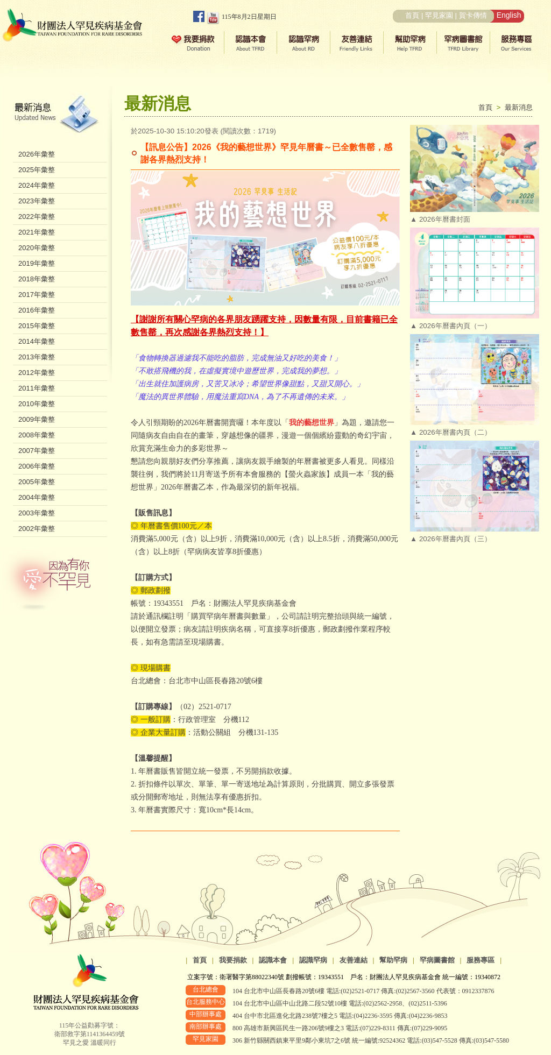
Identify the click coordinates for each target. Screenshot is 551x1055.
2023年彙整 (36, 201)
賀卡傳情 (473, 15)
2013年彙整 (36, 357)
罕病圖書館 (437, 960)
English (509, 15)
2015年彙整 (36, 326)
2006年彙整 (36, 466)
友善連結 (354, 960)
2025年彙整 (36, 170)
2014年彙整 (36, 341)
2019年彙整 (36, 263)
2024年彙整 (36, 185)
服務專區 (481, 960)
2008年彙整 (36, 435)
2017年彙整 (36, 295)
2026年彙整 (36, 154)
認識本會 (273, 960)
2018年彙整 (36, 279)
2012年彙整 (36, 373)
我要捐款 (233, 960)
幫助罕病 (393, 960)
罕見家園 (439, 15)
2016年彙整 (36, 310)
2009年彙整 (36, 419)
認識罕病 (313, 960)
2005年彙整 (36, 482)
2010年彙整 (36, 404)
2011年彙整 (36, 388)
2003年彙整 (36, 513)
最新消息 (519, 107)
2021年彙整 (36, 232)
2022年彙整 (36, 217)
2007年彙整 (36, 451)
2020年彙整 (36, 248)
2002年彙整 (36, 529)
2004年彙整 (36, 497)
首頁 (412, 15)
